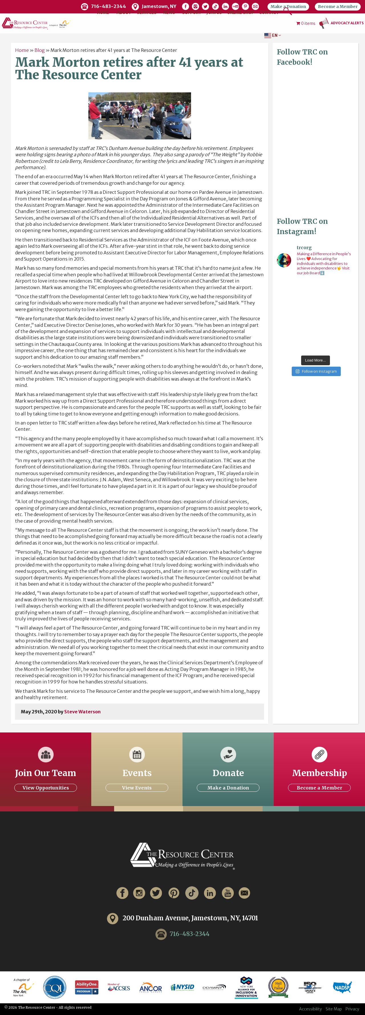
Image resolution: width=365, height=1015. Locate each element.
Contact (269, 12)
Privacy (352, 1009)
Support (191, 12)
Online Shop (240, 12)
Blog (40, 50)
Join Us (214, 12)
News (169, 12)
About (124, 12)
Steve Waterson (82, 711)
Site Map (334, 1009)
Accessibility (310, 1009)
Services (147, 12)
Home (103, 12)
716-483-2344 (190, 933)
